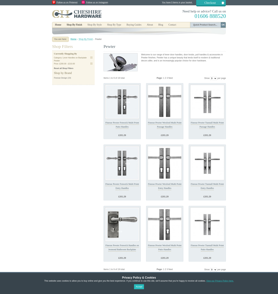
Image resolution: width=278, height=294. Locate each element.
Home (58, 24)
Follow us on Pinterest (67, 2)
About (150, 24)
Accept (139, 286)
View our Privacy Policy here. (220, 281)
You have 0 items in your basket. (177, 2)
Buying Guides (133, 24)
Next (170, 78)
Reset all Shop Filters (63, 68)
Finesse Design (60, 78)
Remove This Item (91, 58)
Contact (172, 24)
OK (223, 25)
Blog (160, 24)
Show (207, 78)
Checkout (210, 2)
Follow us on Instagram (97, 2)
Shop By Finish (86, 39)
